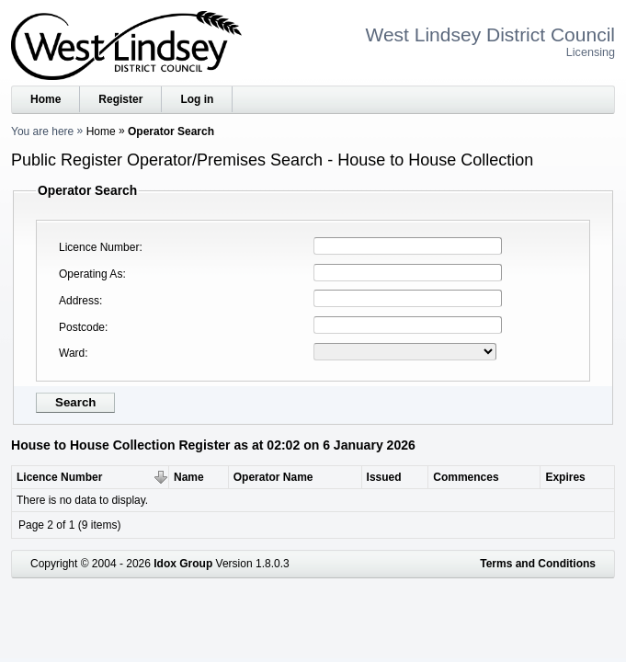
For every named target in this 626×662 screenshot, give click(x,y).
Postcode (82, 327)
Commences (465, 477)
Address (79, 300)
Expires (565, 477)
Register (120, 99)
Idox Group (183, 563)
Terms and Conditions (538, 563)
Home (45, 99)
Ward (72, 353)
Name (189, 477)
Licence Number (99, 247)
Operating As (90, 274)
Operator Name (273, 477)
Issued (384, 477)
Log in (196, 99)
